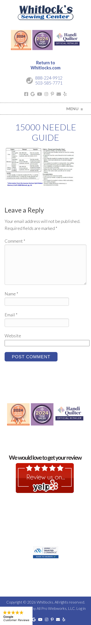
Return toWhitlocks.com (45, 65)
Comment (15, 241)
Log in (81, 608)
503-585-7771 (48, 83)
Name (11, 293)
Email (11, 314)
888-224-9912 (48, 77)
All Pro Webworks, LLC (56, 608)
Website (13, 335)
